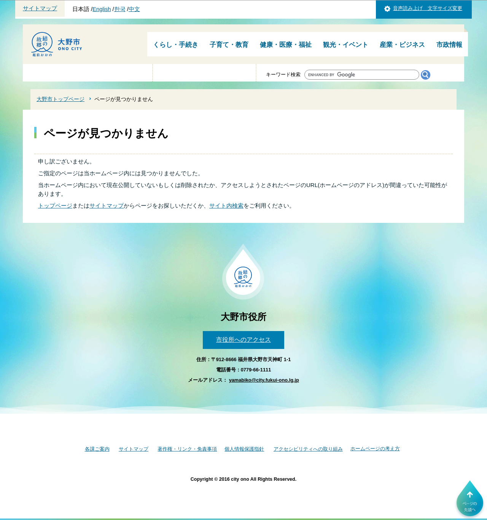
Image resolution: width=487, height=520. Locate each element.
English (101, 9)
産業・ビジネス (402, 44)
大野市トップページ (60, 99)
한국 (120, 9)
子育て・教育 (229, 44)
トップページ (55, 205)
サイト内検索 (226, 205)
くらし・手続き (175, 44)
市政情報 (449, 44)
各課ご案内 (97, 449)
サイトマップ (40, 8)
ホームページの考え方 (375, 448)
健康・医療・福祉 (286, 44)
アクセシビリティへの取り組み (308, 449)
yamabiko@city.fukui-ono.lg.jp (264, 380)
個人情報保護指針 (244, 449)
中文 (134, 9)
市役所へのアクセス (243, 339)
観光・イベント (345, 44)
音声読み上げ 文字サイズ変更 (427, 8)
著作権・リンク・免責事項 (187, 449)
